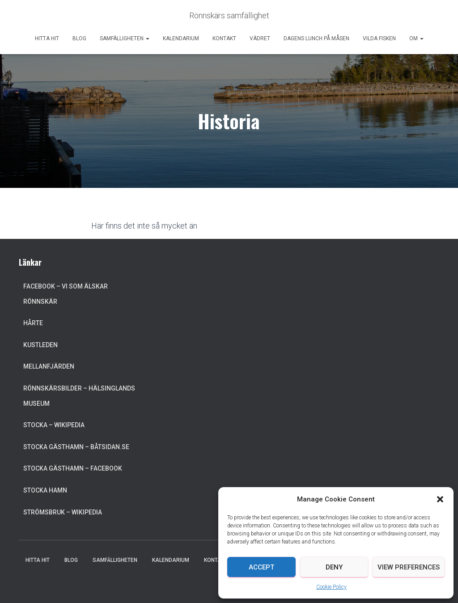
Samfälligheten (124, 38)
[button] (440, 499)
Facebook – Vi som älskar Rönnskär (65, 294)
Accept (261, 567)
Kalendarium (181, 38)
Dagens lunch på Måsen (316, 38)
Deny (334, 567)
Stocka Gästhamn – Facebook (72, 468)
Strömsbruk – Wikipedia (62, 512)
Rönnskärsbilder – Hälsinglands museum (79, 396)
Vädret (260, 38)
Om (416, 38)
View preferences (408, 567)
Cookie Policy (331, 587)
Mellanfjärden (48, 366)
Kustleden (40, 344)
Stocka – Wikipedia (54, 425)
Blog (79, 38)
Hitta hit (47, 38)
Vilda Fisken (379, 38)
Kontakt (224, 38)
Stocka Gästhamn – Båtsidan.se (76, 446)
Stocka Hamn (45, 490)
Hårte (33, 323)
